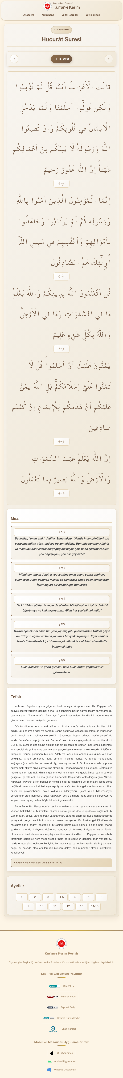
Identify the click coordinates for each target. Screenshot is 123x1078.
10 (41, 906)
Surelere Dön (61, 30)
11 (55, 906)
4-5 (61, 897)
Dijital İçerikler (70, 15)
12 (68, 906)
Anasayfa (28, 15)
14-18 (94, 906)
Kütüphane (47, 15)
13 (81, 906)
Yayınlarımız (93, 15)
